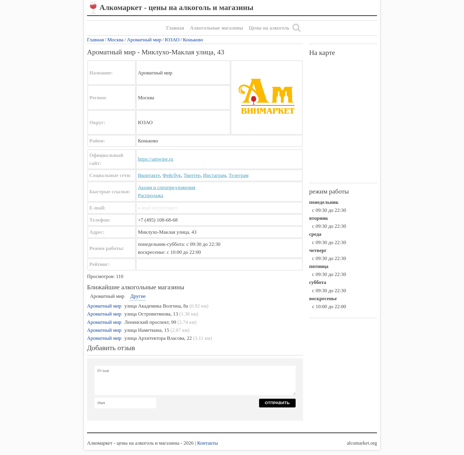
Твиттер (192, 175)
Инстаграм (214, 175)
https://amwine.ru (155, 159)
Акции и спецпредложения (166, 187)
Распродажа (150, 195)
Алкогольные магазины (216, 28)
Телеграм (239, 175)
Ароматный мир (144, 40)
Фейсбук (171, 175)
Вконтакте (149, 175)
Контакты (207, 443)
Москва (115, 40)
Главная (175, 28)
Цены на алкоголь (269, 28)
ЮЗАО (172, 40)
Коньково (193, 40)
